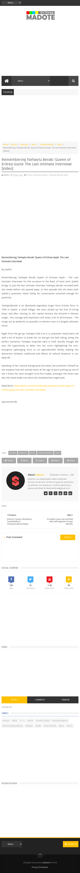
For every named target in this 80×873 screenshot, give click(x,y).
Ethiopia (29, 726)
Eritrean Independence (13, 726)
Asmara (6, 720)
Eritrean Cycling (43, 720)
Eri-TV (22, 720)
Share (24, 460)
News (61, 726)
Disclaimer (43, 867)
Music (34, 144)
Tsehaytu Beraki (47, 144)
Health (38, 726)
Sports (69, 726)
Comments (40, 700)
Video (59, 144)
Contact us (70, 844)
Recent (14, 700)
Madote (46, 862)
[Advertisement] (40, 49)
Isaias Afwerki (50, 726)
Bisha (14, 720)
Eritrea (14, 144)
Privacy (35, 867)
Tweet (9, 460)
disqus (67, 537)
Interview (24, 144)
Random (65, 700)
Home (5, 144)
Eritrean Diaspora (60, 720)
